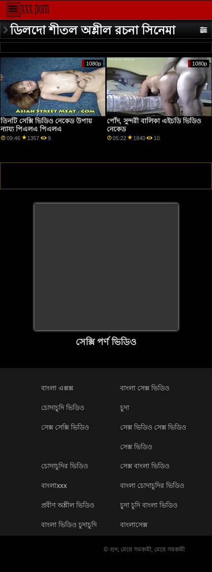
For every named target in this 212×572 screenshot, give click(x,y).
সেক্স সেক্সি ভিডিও (65, 427)
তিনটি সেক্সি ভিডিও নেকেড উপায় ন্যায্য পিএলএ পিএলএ (46, 125)
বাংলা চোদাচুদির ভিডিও (152, 485)
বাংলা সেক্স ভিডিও (144, 388)
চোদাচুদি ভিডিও (62, 407)
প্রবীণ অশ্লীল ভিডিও (67, 505)
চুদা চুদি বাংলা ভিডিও (149, 505)
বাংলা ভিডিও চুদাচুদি (69, 525)
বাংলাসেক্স (133, 525)
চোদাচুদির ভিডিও (64, 466)
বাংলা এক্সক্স (57, 388)
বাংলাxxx (54, 485)
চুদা (124, 407)
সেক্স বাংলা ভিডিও (144, 466)
